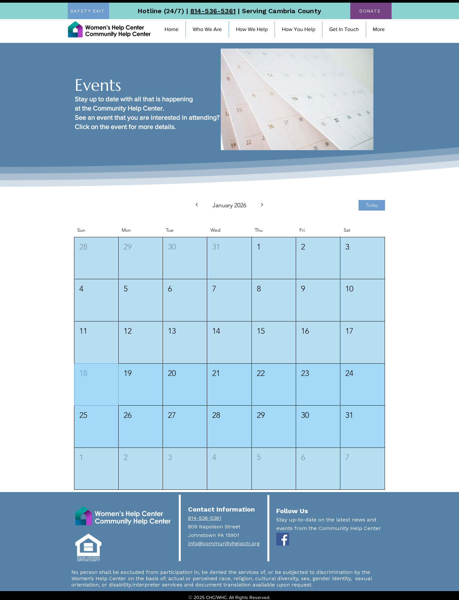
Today (372, 205)
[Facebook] (282, 539)
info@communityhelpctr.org (224, 543)
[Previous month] (196, 205)
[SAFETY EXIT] (88, 11)
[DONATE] (371, 11)
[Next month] (262, 205)
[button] (207, 29)
